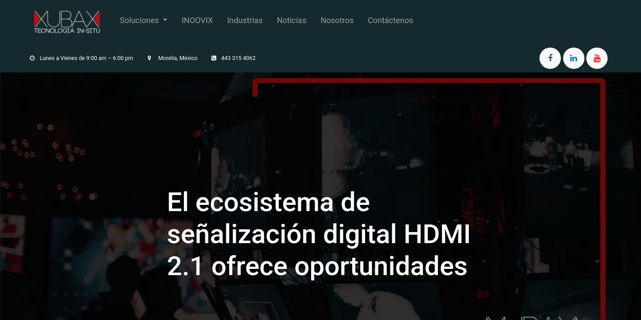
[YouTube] (597, 58)
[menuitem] (143, 22)
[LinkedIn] (573, 58)
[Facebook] (550, 58)
